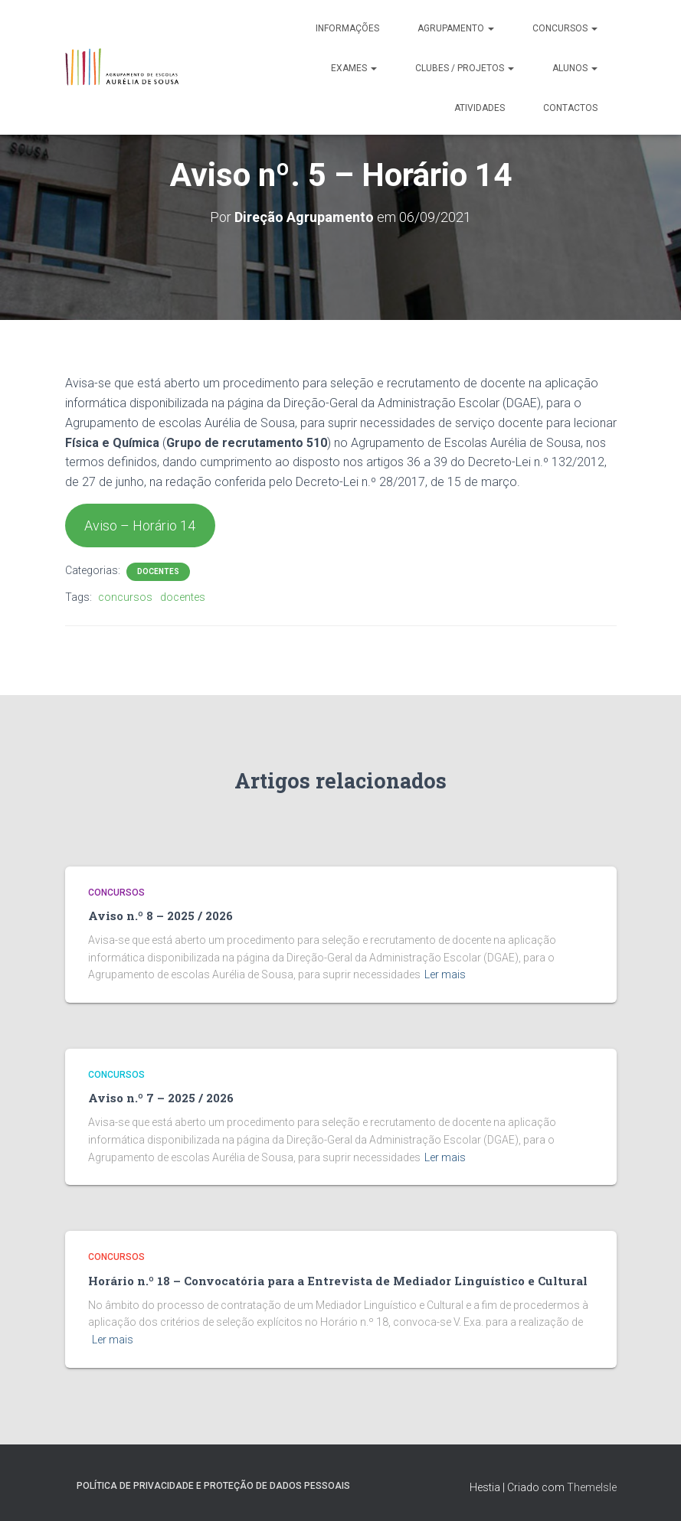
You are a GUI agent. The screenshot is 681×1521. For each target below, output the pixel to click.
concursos (125, 597)
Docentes (158, 571)
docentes (182, 597)
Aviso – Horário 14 (139, 525)
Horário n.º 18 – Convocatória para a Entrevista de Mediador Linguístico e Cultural (338, 1280)
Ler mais (445, 974)
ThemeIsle (592, 1487)
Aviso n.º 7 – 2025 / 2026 (161, 1097)
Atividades (479, 108)
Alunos (575, 68)
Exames (354, 68)
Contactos (570, 108)
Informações (347, 28)
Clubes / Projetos (464, 68)
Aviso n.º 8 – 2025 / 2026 (160, 915)
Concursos (565, 28)
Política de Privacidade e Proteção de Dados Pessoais (213, 1485)
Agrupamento (455, 28)
